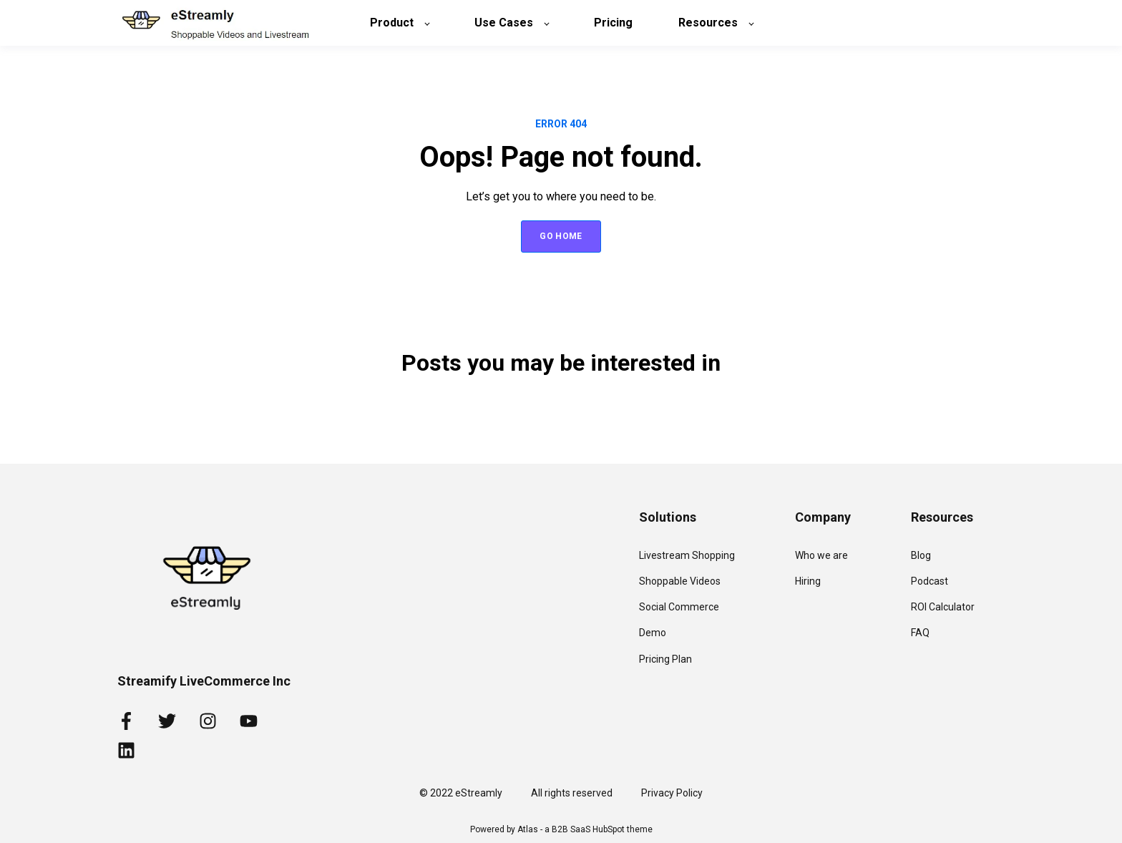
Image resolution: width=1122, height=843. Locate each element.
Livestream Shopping (687, 555)
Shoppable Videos (680, 581)
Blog (921, 555)
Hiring (808, 581)
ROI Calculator (943, 607)
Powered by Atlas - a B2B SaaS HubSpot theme (561, 829)
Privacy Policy (672, 793)
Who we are (821, 555)
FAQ (920, 632)
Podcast (929, 581)
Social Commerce (679, 607)
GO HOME (561, 236)
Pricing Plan (665, 659)
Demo (652, 632)
